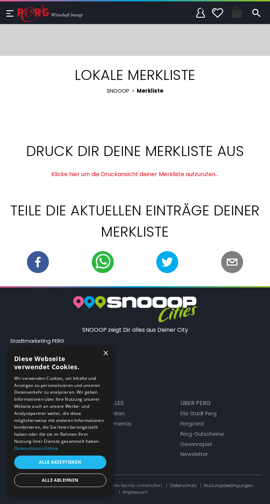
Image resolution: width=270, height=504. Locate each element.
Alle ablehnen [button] (60, 480)
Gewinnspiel (196, 444)
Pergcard (192, 423)
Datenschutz (183, 485)
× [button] (105, 353)
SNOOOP (118, 90)
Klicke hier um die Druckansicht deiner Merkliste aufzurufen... (135, 174)
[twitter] (167, 262)
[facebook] (38, 262)
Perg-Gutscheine (202, 434)
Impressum (135, 492)
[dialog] (60, 421)
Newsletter (194, 454)
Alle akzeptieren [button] (60, 462)
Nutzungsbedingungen (228, 485)
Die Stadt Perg (198, 413)
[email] (232, 262)
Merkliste (150, 90)
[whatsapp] (102, 262)
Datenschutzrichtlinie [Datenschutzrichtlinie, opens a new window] (36, 448)
